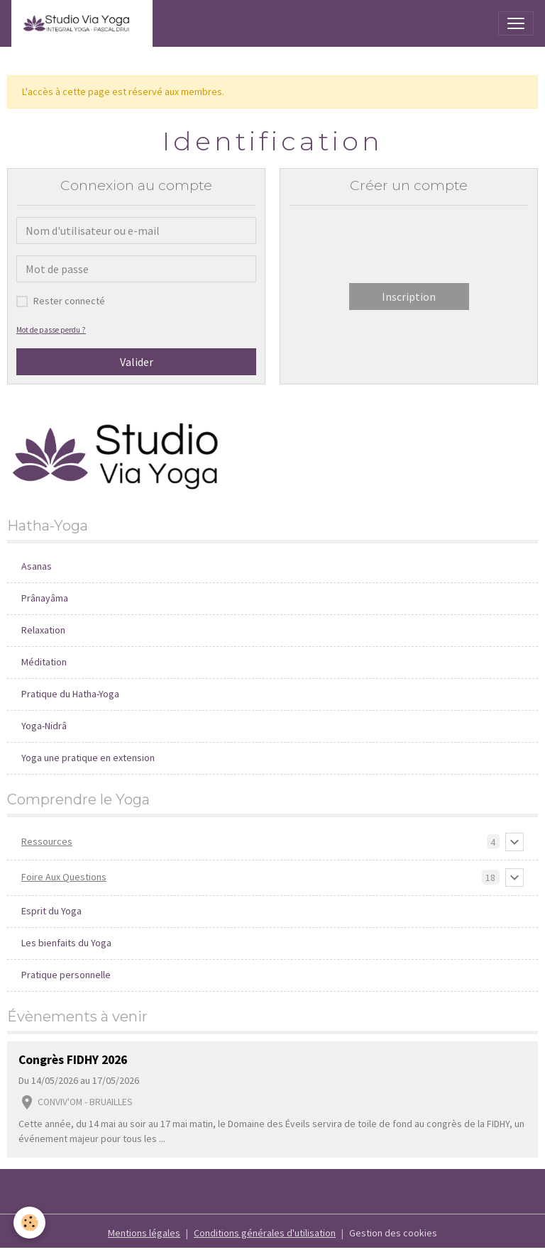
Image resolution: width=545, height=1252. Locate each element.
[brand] (82, 23)
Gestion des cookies (393, 1232)
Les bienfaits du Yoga (66, 942)
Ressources (46, 841)
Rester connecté (69, 300)
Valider (136, 362)
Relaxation (43, 630)
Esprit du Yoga (51, 910)
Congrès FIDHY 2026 (72, 1060)
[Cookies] (30, 1223)
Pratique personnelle (66, 974)
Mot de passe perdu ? (51, 330)
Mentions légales (144, 1232)
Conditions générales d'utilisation (265, 1232)
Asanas (36, 566)
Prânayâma (44, 598)
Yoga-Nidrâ (44, 725)
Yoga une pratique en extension (88, 757)
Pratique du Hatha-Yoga (70, 693)
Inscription (409, 296)
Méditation (44, 661)
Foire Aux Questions (63, 876)
